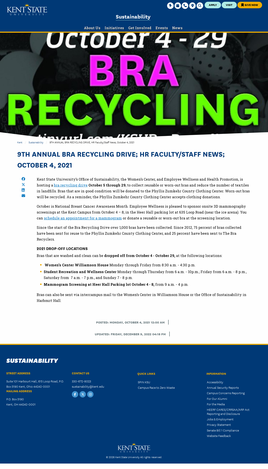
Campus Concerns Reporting (226, 392)
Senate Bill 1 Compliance (223, 430)
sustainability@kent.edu (88, 386)
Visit (229, 4)
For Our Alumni (217, 398)
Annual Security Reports (223, 387)
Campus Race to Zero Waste (156, 387)
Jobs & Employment (220, 419)
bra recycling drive (71, 185)
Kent (19, 142)
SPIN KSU (144, 382)
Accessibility (215, 382)
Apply (213, 4)
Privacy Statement (219, 424)
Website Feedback (219, 435)
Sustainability (133, 16)
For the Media (216, 404)
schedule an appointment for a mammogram (83, 218)
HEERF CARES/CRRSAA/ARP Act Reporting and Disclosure (228, 411)
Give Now (249, 4)
